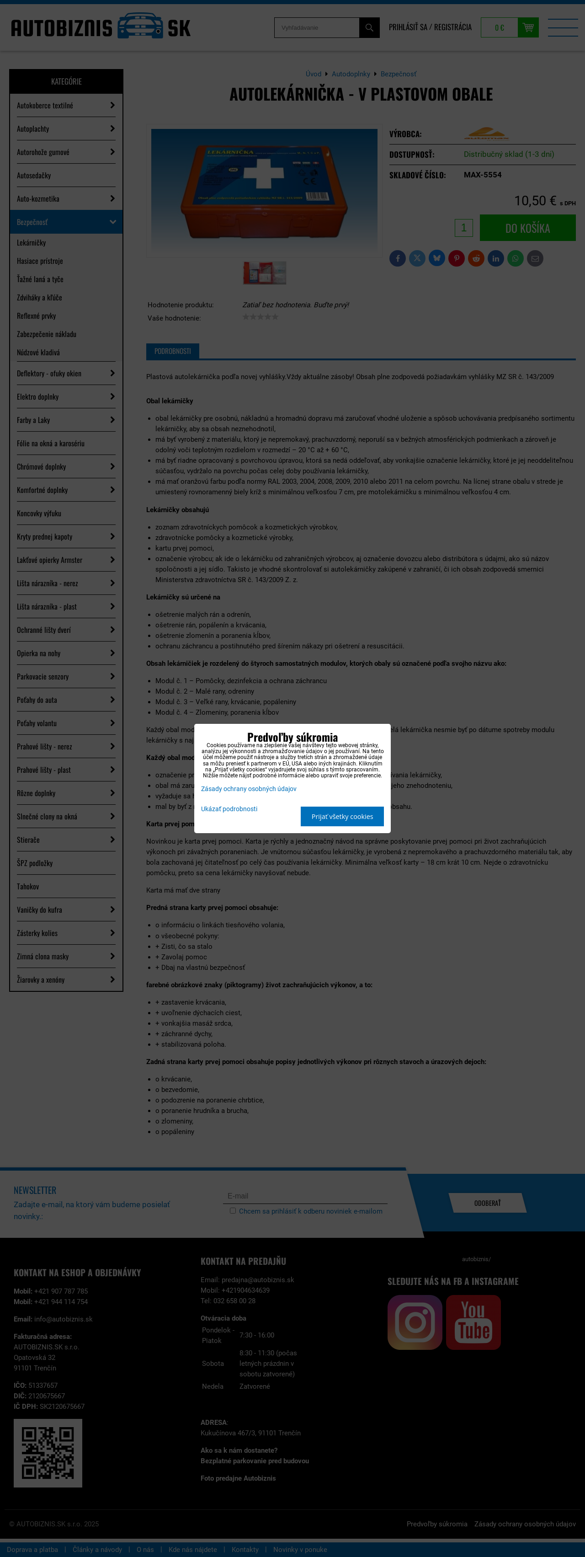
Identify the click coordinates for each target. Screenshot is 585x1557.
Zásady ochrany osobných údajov (249, 789)
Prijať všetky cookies (342, 816)
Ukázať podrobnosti (229, 809)
